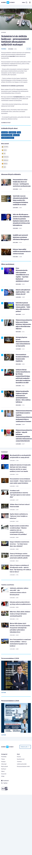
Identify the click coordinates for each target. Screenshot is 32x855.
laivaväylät (4, 132)
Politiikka (3, 49)
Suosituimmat (20, 759)
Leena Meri (16, 135)
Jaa (28, 48)
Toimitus (19, 761)
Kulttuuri (3, 769)
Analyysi (3, 761)
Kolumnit (3, 774)
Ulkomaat (4, 764)
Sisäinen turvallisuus (7, 135)
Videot (3, 771)
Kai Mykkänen (12, 132)
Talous (3, 759)
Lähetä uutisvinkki (21, 764)
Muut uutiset (4, 766)
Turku (19, 132)
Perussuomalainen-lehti (23, 766)
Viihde (2, 776)
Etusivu (19, 757)
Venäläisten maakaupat (7, 138)
